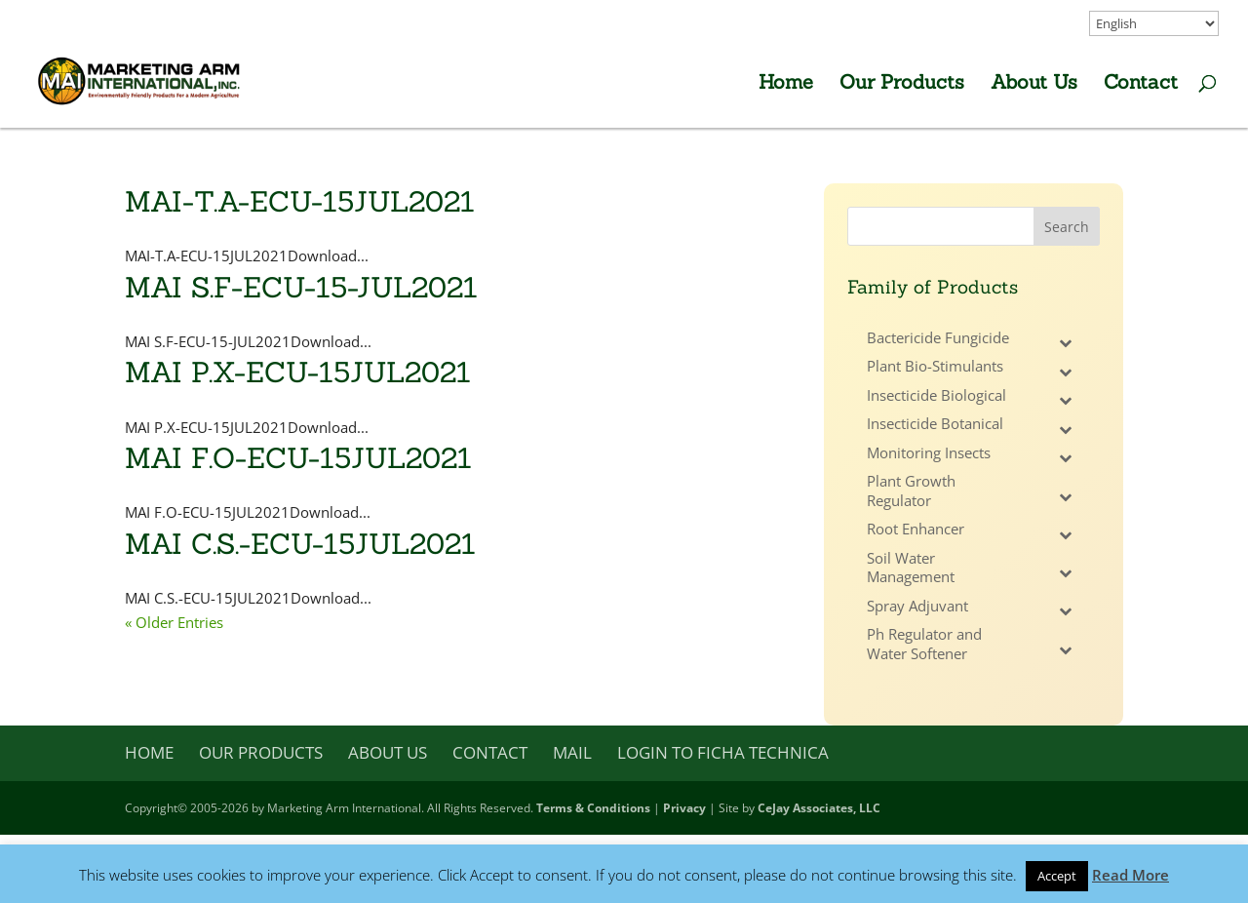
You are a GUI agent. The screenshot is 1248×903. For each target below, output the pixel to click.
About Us (1034, 84)
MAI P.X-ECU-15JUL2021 (298, 372)
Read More (1130, 874)
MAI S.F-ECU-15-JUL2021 (301, 287)
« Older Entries (174, 622)
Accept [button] (1056, 875)
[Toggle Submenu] (1066, 343)
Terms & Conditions (593, 808)
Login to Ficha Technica (723, 752)
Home (786, 84)
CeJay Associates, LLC (819, 808)
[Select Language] (1154, 23)
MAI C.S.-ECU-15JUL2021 (300, 544)
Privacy (684, 808)
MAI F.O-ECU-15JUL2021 (298, 458)
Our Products (901, 84)
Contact (1141, 84)
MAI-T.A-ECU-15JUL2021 (300, 201)
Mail (572, 752)
